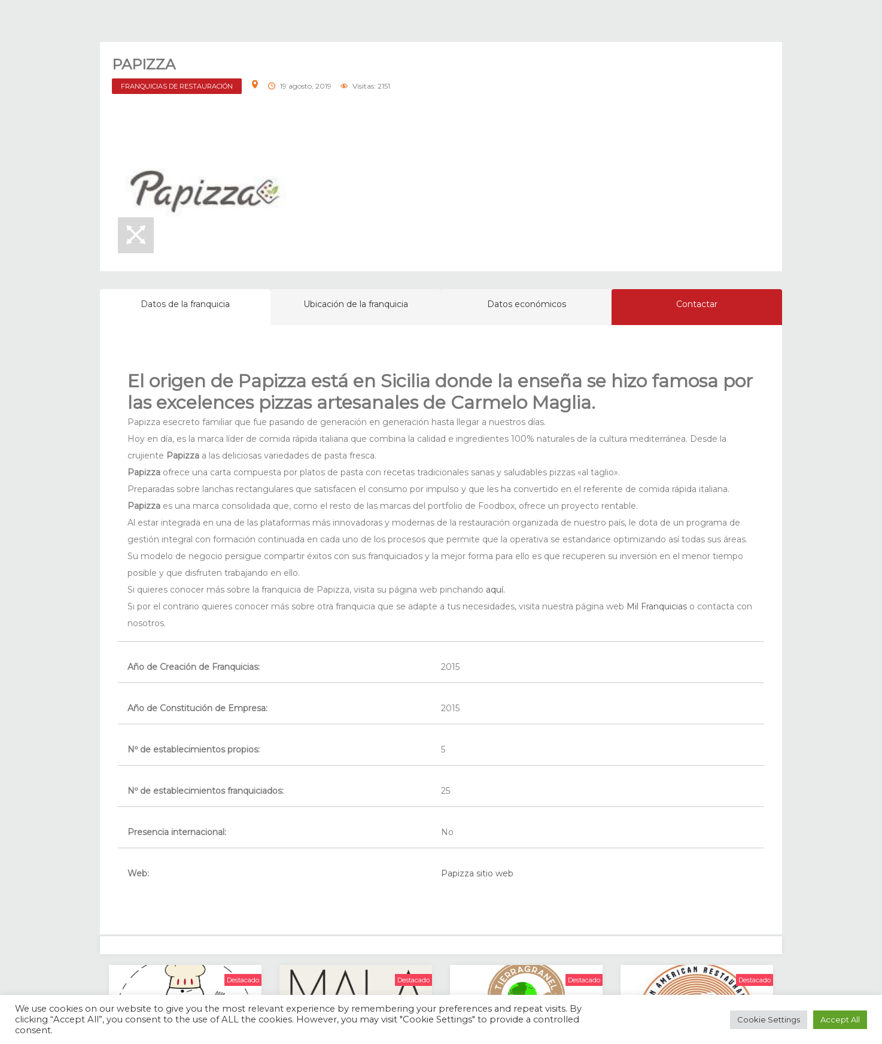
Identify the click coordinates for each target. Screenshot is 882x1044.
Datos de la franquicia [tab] (185, 304)
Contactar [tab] (696, 304)
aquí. (495, 589)
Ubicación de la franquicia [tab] (355, 304)
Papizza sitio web (477, 873)
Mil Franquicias (656, 606)
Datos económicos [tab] (526, 304)
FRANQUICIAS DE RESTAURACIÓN (177, 86)
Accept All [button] (840, 1019)
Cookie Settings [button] (768, 1019)
